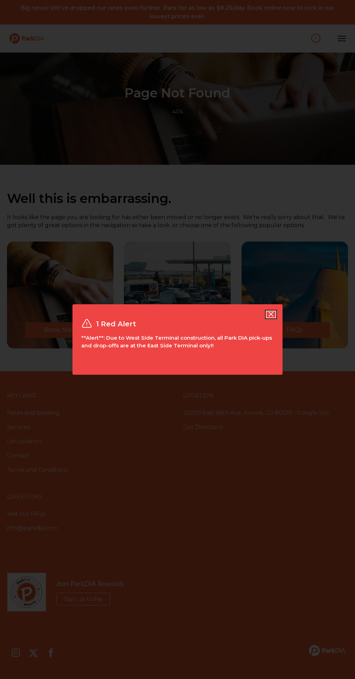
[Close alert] (271, 314)
